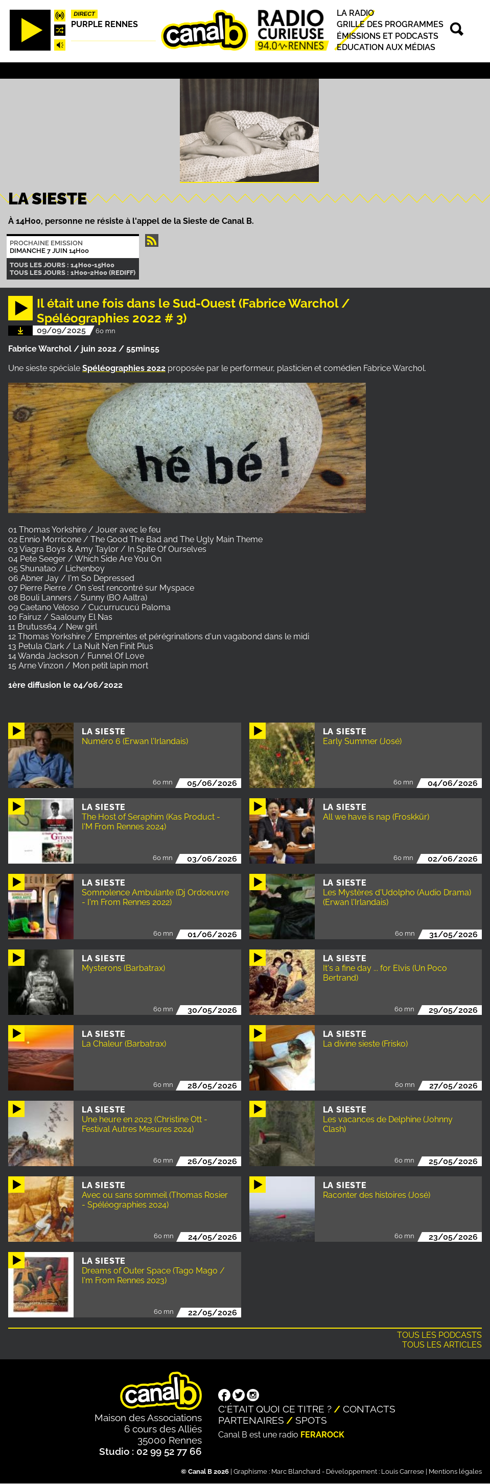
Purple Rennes (104, 24)
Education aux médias (386, 47)
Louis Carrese (402, 1471)
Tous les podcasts (439, 1335)
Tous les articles (442, 1345)
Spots (311, 1420)
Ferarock (322, 1435)
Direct (84, 14)
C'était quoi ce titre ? (275, 1409)
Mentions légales (455, 1471)
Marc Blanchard (295, 1471)
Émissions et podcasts (387, 36)
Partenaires (251, 1420)
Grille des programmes (390, 25)
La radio (355, 13)
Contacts (369, 1409)
